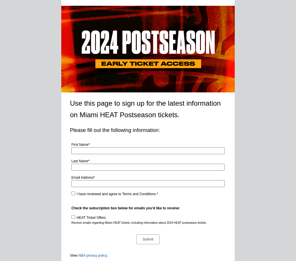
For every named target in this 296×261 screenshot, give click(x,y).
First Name (80, 145)
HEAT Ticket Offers (91, 218)
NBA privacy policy (92, 255)
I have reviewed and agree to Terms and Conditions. (117, 194)
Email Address (83, 178)
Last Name (80, 161)
